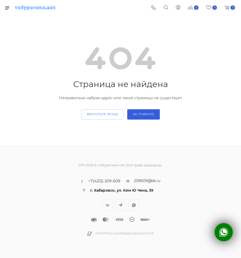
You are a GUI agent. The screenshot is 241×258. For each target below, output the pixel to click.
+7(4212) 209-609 (104, 181)
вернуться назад (102, 114)
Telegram (120, 205)
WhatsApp (133, 205)
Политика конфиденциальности (124, 233)
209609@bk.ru (147, 180)
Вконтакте (107, 205)
